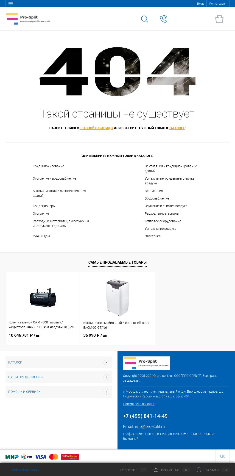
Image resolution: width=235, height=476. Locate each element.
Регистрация (218, 3)
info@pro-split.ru (150, 426)
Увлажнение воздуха (160, 228)
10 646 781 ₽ (25, 335)
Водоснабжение (157, 198)
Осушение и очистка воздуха (166, 206)
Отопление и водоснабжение (54, 178)
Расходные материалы (162, 213)
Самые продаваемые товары (117, 262)
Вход (200, 3)
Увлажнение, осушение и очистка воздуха (170, 181)
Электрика (153, 236)
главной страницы (96, 128)
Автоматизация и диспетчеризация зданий (59, 193)
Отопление (41, 213)
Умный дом (41, 236)
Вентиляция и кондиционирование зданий (171, 168)
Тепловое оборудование (163, 221)
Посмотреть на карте (138, 404)
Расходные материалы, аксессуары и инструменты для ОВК (61, 223)
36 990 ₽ (95, 335)
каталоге (177, 128)
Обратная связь (22, 470)
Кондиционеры (44, 206)
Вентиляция (154, 191)
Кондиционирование (48, 166)
